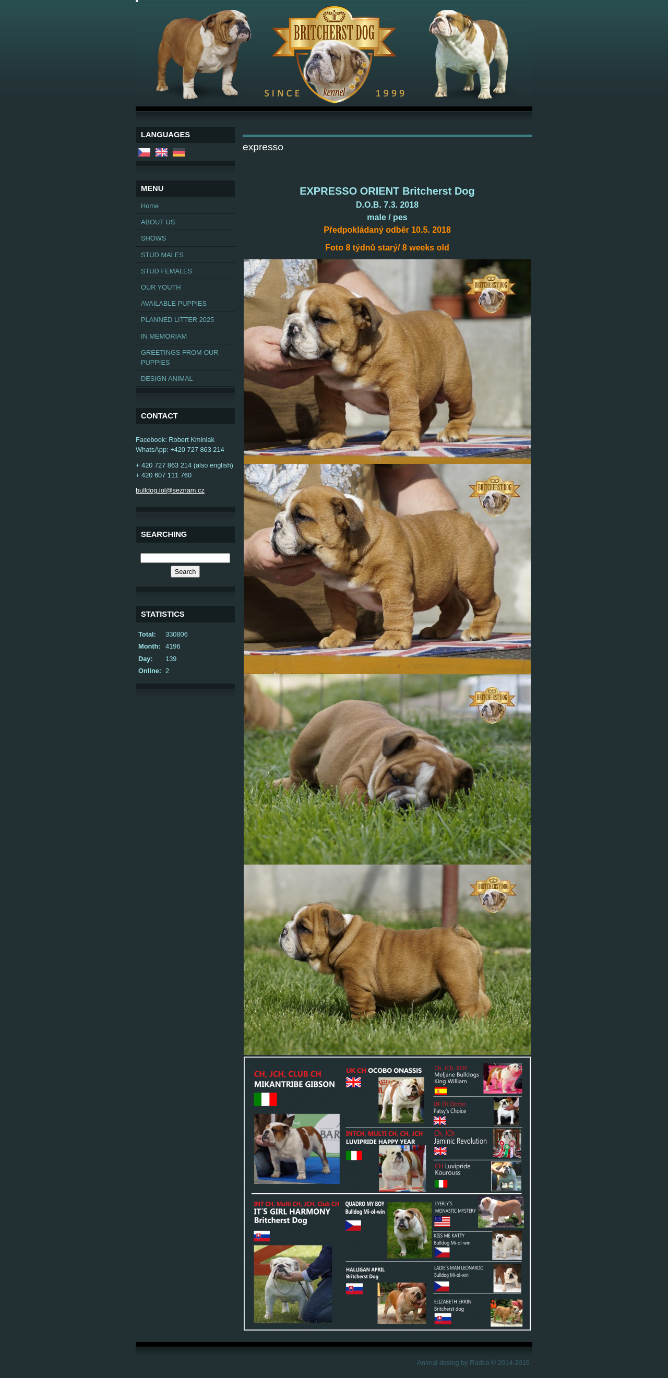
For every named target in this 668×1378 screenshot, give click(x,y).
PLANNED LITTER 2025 (177, 319)
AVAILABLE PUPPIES (174, 303)
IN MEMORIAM (164, 336)
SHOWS (153, 238)
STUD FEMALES (166, 271)
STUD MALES (162, 255)
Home (150, 206)
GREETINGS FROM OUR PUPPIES (180, 357)
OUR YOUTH (161, 287)
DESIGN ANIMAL (167, 378)
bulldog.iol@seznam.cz (170, 490)
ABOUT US (158, 222)
